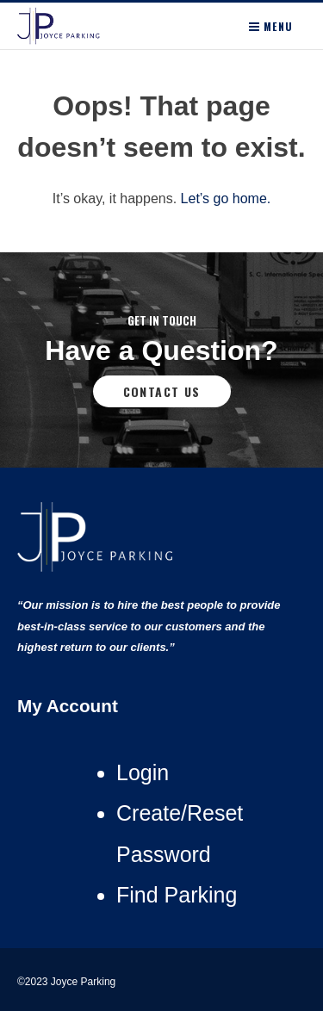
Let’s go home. (226, 198)
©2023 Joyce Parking (68, 982)
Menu (271, 26)
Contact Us (162, 391)
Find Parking (176, 895)
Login (142, 772)
